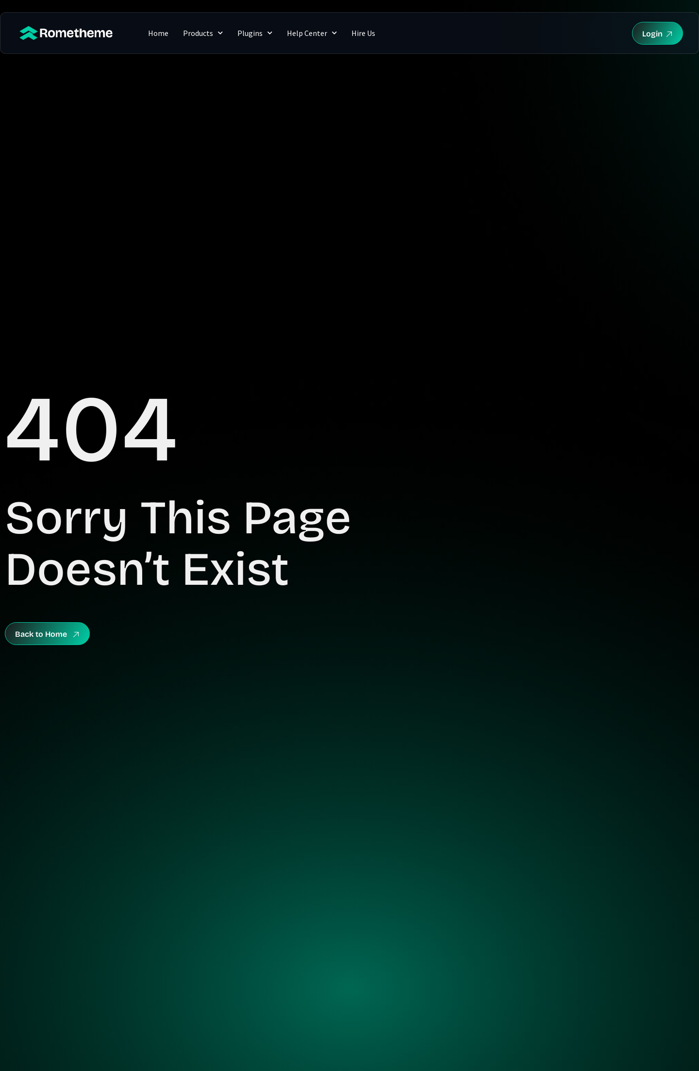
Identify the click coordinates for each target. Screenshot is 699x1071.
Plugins (254, 32)
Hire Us (363, 33)
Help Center (312, 32)
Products (203, 32)
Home (158, 33)
